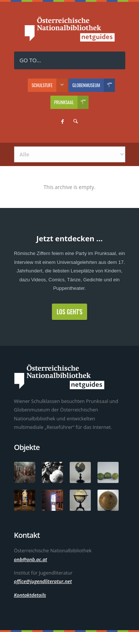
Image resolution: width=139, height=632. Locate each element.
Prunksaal (71, 102)
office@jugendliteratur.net (43, 581)
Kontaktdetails (30, 595)
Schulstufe (49, 85)
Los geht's (70, 311)
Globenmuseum (93, 85)
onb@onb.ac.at (30, 559)
